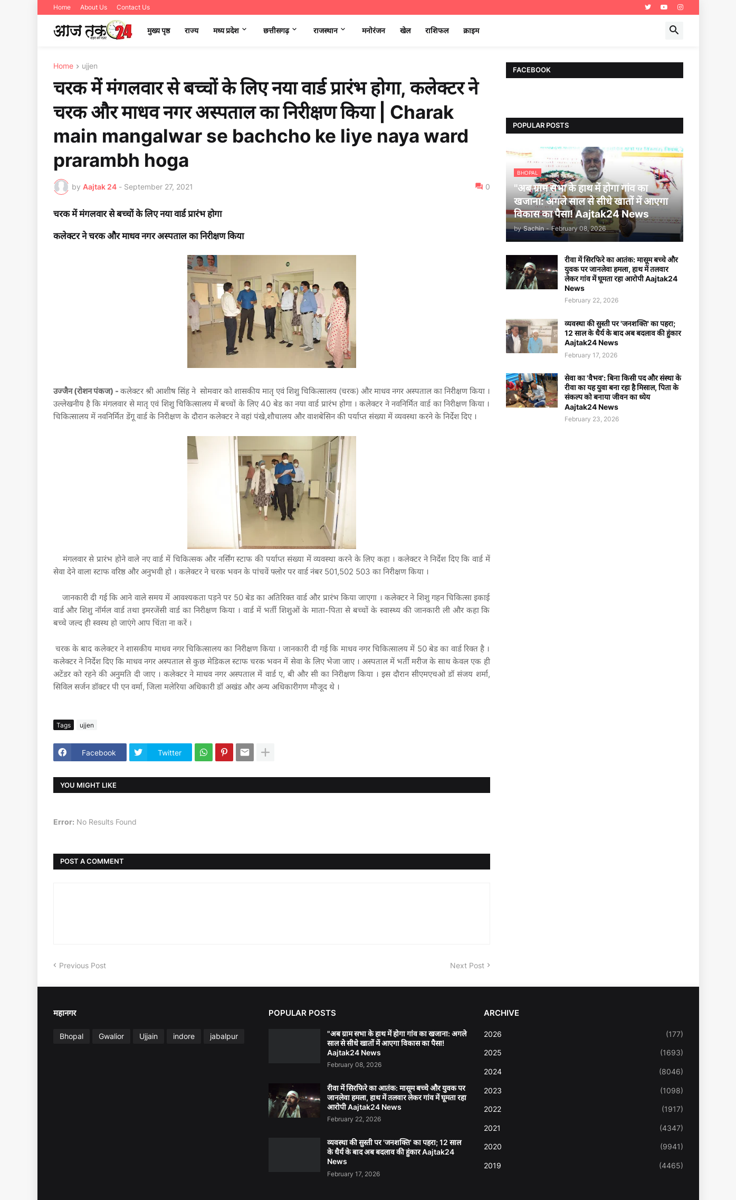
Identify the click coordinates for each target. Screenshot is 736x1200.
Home (62, 7)
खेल (405, 30)
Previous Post (82, 965)
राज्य (191, 30)
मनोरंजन (373, 30)
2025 (583, 1052)
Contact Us (133, 7)
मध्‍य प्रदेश (226, 30)
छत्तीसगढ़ (276, 30)
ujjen (90, 66)
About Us (93, 7)
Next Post (467, 965)
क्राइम (471, 30)
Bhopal (71, 1036)
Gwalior (111, 1036)
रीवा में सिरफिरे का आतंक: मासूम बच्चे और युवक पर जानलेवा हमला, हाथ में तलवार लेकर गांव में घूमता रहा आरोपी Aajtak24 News (621, 274)
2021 (583, 1128)
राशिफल (436, 30)
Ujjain (148, 1036)
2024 (583, 1071)
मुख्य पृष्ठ (158, 30)
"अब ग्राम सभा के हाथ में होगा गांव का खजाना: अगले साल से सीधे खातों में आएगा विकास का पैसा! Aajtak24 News (396, 1043)
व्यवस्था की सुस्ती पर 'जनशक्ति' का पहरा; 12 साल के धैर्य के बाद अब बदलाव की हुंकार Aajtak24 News (623, 333)
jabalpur (224, 1036)
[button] (674, 31)
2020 (583, 1146)
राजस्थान (325, 30)
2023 (583, 1090)
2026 (583, 1034)
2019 (583, 1165)
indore (184, 1036)
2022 (583, 1109)
